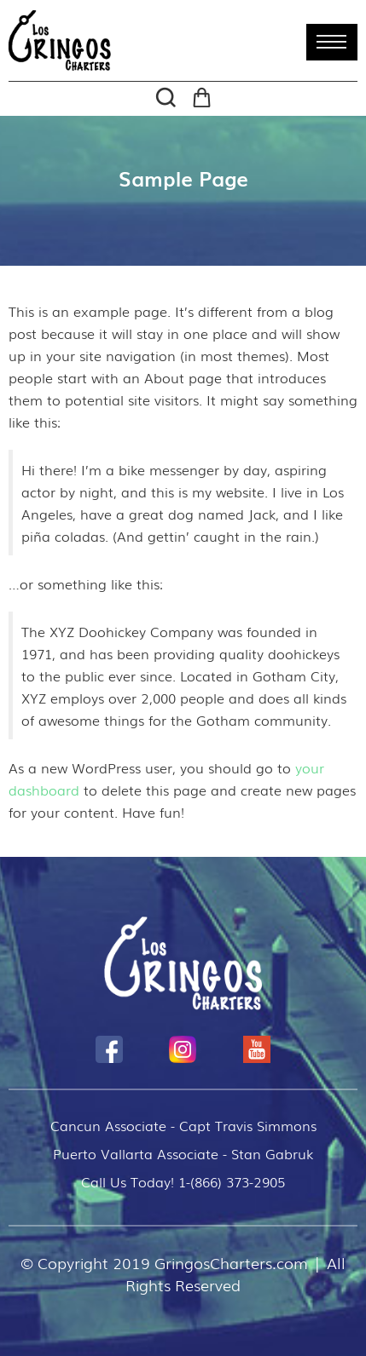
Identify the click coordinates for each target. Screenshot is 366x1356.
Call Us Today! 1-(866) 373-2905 (183, 1181)
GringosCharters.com (231, 1262)
